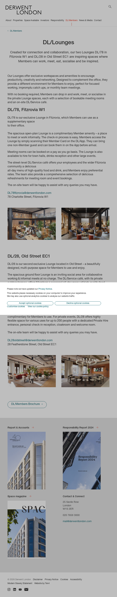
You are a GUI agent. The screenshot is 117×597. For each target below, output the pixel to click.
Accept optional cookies (30, 303)
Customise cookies (16, 307)
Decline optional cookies (77, 303)
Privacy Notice (45, 289)
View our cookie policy (38, 307)
